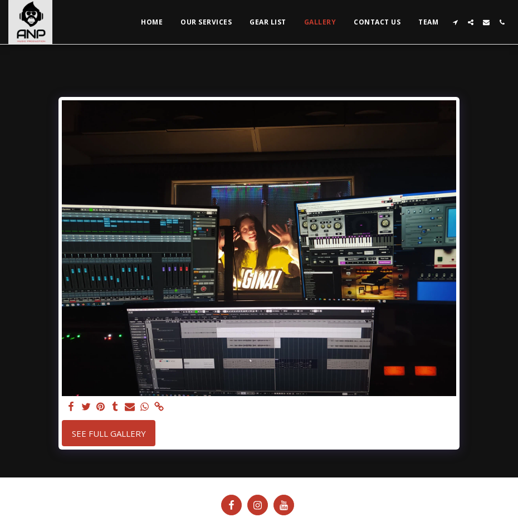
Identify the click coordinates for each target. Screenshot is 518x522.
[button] (455, 22)
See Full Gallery (109, 433)
